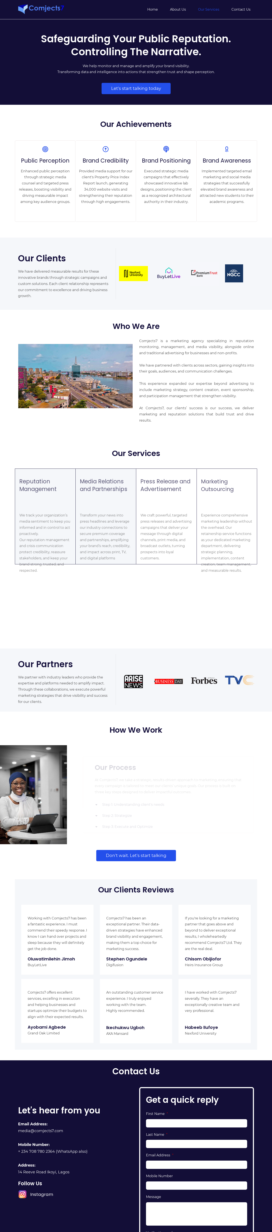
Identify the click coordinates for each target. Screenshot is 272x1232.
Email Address (159, 1155)
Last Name (156, 1135)
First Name (157, 1114)
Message (153, 1197)
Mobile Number (159, 1176)
